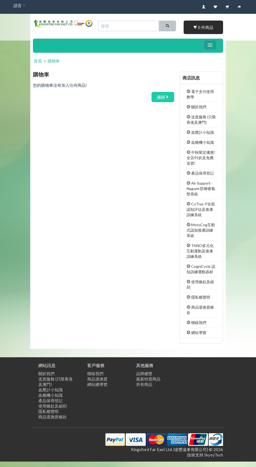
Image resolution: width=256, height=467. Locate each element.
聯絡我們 (196, 322)
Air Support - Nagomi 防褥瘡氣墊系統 (201, 188)
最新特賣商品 (148, 378)
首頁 (38, 60)
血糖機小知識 (200, 142)
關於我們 (196, 107)
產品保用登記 (200, 173)
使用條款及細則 (52, 405)
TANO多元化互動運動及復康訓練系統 (200, 251)
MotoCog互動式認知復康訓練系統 (201, 230)
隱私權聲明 (198, 297)
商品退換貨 (97, 378)
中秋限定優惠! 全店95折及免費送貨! (201, 157)
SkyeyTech (213, 454)
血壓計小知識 (200, 132)
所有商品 (144, 384)
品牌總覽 (144, 373)
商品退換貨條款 (52, 416)
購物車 (54, 60)
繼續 (163, 97)
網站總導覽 (97, 384)
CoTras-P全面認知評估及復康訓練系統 (201, 209)
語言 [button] (19, 5)
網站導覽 (196, 332)
